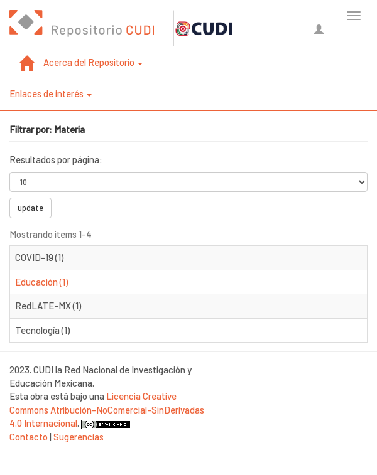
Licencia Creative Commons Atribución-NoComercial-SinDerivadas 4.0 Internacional (106, 409)
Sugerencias (78, 436)
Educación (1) (41, 281)
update (30, 208)
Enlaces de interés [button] (50, 93)
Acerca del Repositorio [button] (93, 62)
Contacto (28, 436)
